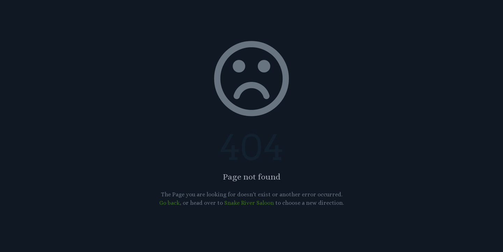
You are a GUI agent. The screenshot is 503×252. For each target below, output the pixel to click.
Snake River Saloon (249, 203)
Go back (169, 203)
